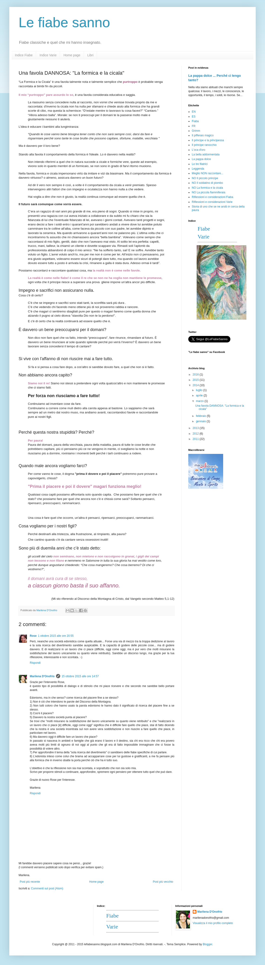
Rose (33, 635)
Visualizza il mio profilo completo (213, 923)
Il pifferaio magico (203, 135)
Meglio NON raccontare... (207, 173)
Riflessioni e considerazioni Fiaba (212, 197)
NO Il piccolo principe (205, 178)
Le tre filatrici (200, 164)
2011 (196, 439)
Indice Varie (48, 55)
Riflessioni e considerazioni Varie (212, 202)
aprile (200, 395)
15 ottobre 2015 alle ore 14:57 (80, 676)
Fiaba (195, 121)
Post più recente (30, 881)
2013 (196, 428)
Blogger (207, 944)
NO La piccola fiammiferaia (208, 192)
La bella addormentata (205, 154)
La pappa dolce (201, 159)
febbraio (201, 416)
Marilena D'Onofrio (42, 676)
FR (193, 126)
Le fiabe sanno (64, 22)
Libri (90, 55)
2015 (196, 380)
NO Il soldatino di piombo (207, 182)
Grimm (196, 130)
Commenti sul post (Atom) (47, 888)
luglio (199, 390)
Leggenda (198, 168)
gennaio (201, 421)
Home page (71, 55)
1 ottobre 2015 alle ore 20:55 (55, 635)
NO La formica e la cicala (207, 187)
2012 (196, 433)
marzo (200, 401)
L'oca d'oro (198, 149)
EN (194, 111)
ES (193, 116)
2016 (196, 374)
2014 (196, 385)
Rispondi (35, 662)
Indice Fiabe (24, 55)
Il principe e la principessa (208, 140)
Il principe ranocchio (204, 145)
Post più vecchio (163, 881)
